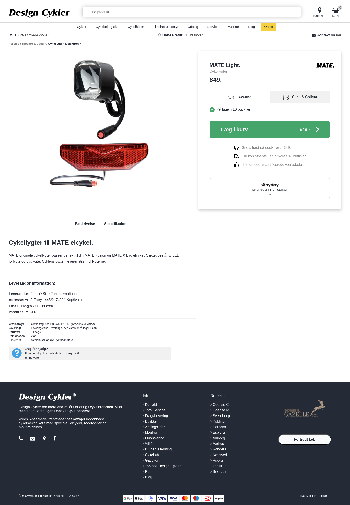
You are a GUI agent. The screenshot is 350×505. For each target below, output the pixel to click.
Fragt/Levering (156, 416)
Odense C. (221, 404)
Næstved (220, 455)
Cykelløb (152, 455)
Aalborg (219, 438)
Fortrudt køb (304, 439)
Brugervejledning (158, 449)
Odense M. (221, 410)
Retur (149, 471)
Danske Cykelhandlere (58, 340)
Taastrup (219, 466)
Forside (14, 43)
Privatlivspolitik (307, 495)
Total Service (155, 410)
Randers (219, 449)
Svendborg (221, 416)
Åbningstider (155, 427)
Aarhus (218, 444)
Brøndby (219, 471)
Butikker (151, 421)
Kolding (219, 421)
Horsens (219, 427)
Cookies (323, 495)
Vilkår (149, 444)
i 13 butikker (182, 35)
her (338, 35)
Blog (148, 477)
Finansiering (154, 438)
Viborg (218, 460)
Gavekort (152, 460)
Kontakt (151, 404)
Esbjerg (219, 432)
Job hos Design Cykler (163, 466)
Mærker (151, 432)
